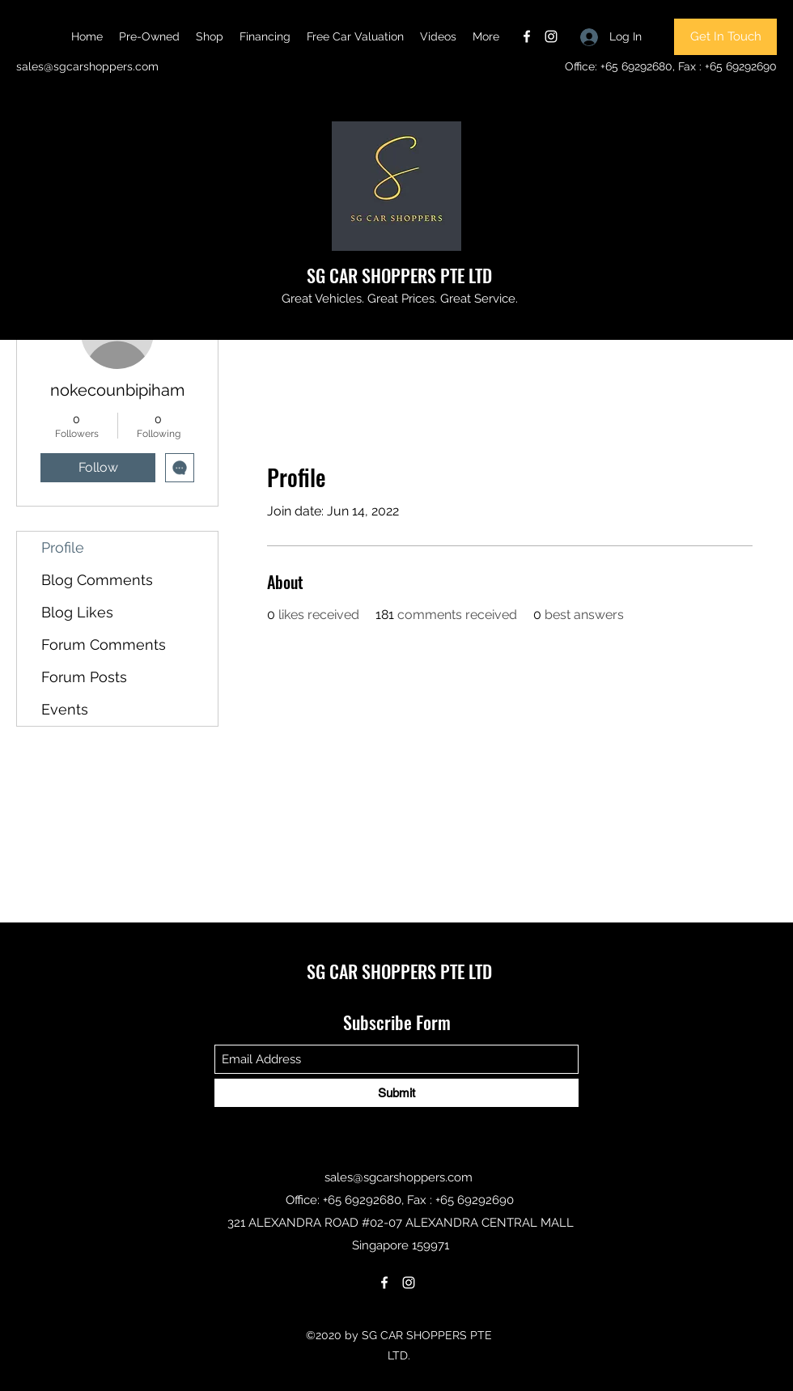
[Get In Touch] (725, 37)
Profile (62, 547)
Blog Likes (77, 612)
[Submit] (396, 1093)
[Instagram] (551, 36)
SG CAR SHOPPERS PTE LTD (399, 275)
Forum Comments (103, 644)
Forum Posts (84, 676)
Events (64, 709)
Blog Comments (97, 579)
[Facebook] (527, 36)
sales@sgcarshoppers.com (87, 66)
